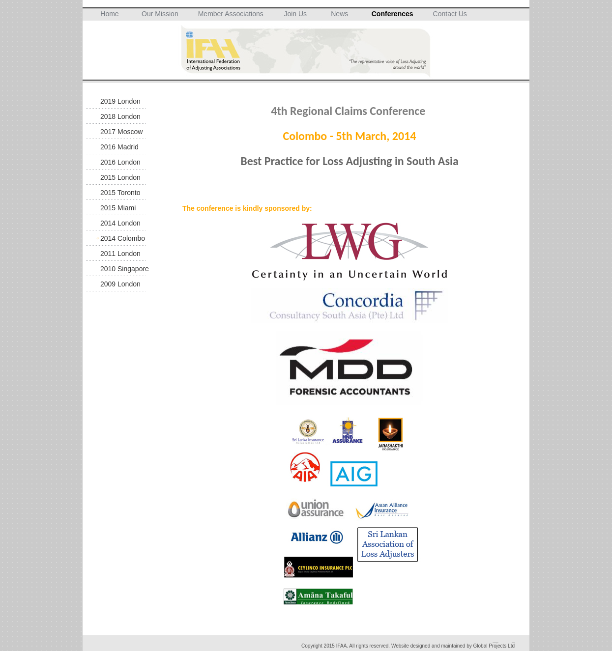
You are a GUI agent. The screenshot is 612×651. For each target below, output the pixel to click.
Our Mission (160, 14)
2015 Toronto (120, 193)
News (339, 14)
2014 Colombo (122, 238)
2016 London (120, 162)
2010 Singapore (124, 269)
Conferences (392, 14)
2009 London (120, 284)
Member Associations (230, 14)
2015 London (120, 177)
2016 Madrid (119, 147)
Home (109, 14)
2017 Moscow (121, 132)
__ (495, 640)
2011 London (120, 253)
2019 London (120, 101)
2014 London (120, 223)
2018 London (120, 116)
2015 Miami (118, 208)
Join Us (295, 14)
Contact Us (450, 14)
